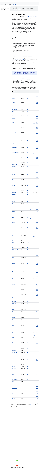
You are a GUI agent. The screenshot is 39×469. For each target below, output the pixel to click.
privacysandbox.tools (14, 294)
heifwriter (13, 222)
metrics (13, 259)
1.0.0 (27, 135)
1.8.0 (27, 251)
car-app (13, 122)
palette (13, 269)
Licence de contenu (32, 404)
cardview (13, 135)
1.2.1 (27, 352)
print (13, 282)
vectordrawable (14, 350)
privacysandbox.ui (14, 297)
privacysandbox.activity (15, 284)
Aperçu (2, 4)
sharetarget (13, 317)
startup (13, 323)
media (13, 251)
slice (12, 319)
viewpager (13, 354)
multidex (13, 257)
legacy (13, 240)
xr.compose (13, 385)
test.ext (13, 332)
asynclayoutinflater (14, 109)
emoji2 (13, 199)
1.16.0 (27, 374)
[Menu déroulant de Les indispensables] (13, 1)
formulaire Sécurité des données (28, 73)
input (13, 230)
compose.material (14, 147)
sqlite (13, 325)
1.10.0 (27, 98)
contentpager (14, 166)
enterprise (13, 201)
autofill (13, 111)
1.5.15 (27, 143)
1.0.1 (27, 307)
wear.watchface (14, 368)
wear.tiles (13, 366)
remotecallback (14, 305)
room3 (13, 311)
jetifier (13, 235)
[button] (4, 6)
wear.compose (14, 359)
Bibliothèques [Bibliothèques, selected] (14, 4)
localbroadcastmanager (15, 249)
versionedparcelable (14, 352)
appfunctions (14, 102)
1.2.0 (27, 152)
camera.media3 (14, 127)
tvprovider (13, 348)
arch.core (13, 107)
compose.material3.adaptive (15, 152)
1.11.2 (27, 140)
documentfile (13, 190)
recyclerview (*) (14, 303)
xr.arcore (13, 383)
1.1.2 (27, 263)
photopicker (13, 278)
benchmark (13, 113)
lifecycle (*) (13, 242)
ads (12, 95)
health (13, 217)
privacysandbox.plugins (15, 289)
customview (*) (14, 183)
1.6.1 (27, 132)
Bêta (33, 16)
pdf (12, 271)
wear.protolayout (14, 364)
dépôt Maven (13, 60)
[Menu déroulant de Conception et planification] (23, 1)
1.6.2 (27, 359)
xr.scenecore (13, 398)
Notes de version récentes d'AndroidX (19, 59)
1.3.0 (27, 111)
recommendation (14, 301)
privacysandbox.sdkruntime (15, 292)
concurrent (13, 162)
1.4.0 (27, 303)
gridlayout (13, 215)
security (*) (13, 315)
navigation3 (13, 263)
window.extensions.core (15, 379)
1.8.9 (27, 205)
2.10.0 (28, 242)
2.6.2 (27, 325)
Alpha (36, 16)
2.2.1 (27, 164)
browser (13, 120)
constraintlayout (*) (14, 164)
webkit (13, 374)
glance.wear (13, 211)
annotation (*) (14, 98)
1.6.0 (27, 174)
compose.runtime (14, 157)
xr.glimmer (13, 390)
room (13, 309)
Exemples (9, 4)
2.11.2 (27, 381)
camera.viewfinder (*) (14, 132)
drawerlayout (13, 194)
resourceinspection (14, 307)
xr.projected (13, 393)
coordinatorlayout (14, 168)
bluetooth (13, 118)
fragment (13, 205)
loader (13, 247)
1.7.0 (27, 122)
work (13, 381)
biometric (13, 115)
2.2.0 (27, 107)
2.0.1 (27, 257)
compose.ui (13, 160)
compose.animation (14, 140)
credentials (13, 174)
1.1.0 (27, 105)
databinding (13, 185)
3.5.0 (27, 185)
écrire (13, 227)
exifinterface (13, 203)
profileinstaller (14, 299)
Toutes (26, 16)
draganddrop (14, 192)
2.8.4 (27, 309)
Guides (6, 4)
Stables (29, 16)
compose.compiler (14, 143)
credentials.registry (14, 179)
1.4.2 (27, 203)
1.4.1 (27, 113)
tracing (13, 342)
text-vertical (13, 337)
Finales (31, 16)
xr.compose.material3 (14, 388)
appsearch (13, 105)
